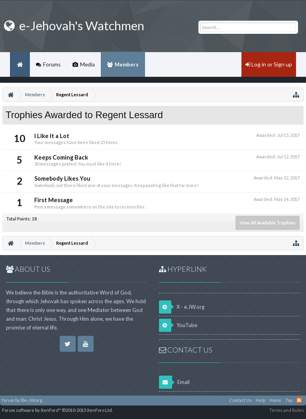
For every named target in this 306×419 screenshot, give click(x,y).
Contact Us (240, 400)
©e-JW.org (31, 400)
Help (260, 400)
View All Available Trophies (267, 222)
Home (20, 64)
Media (87, 64)
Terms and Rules (286, 410)
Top (288, 400)
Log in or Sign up (268, 64)
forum (8, 400)
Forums (52, 64)
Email (174, 382)
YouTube (178, 325)
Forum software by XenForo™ (57, 410)
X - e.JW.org (181, 307)
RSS (299, 400)
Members (127, 64)
